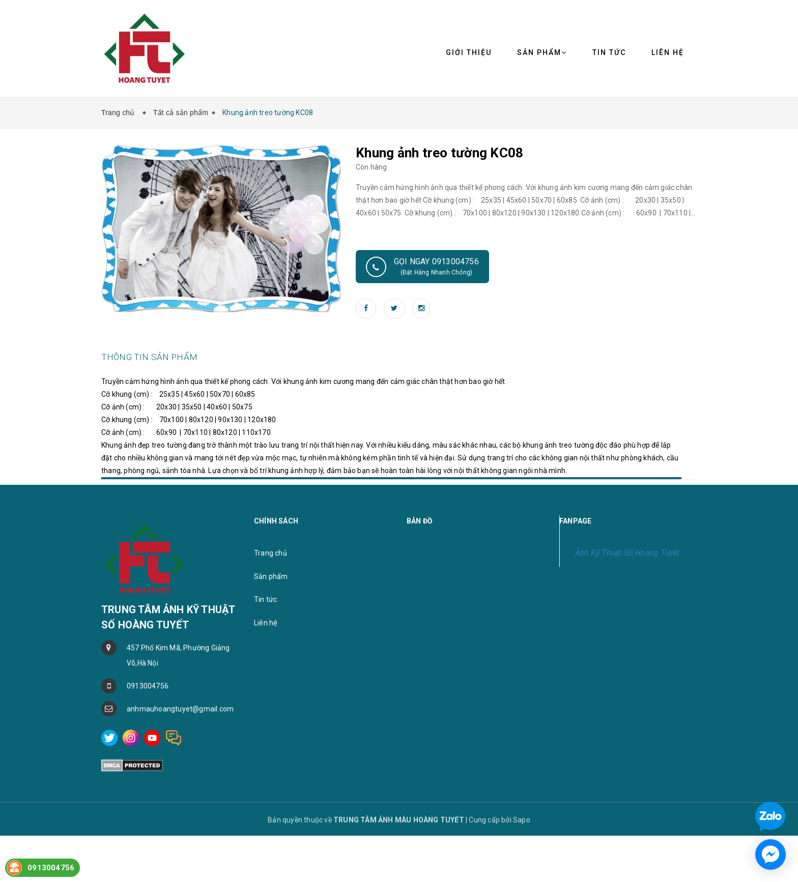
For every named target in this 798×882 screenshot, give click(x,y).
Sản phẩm (271, 613)
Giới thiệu (469, 52)
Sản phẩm (542, 52)
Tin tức (265, 636)
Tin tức (609, 52)
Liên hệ (667, 52)
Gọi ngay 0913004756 (422, 267)
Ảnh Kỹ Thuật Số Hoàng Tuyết (627, 589)
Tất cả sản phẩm (180, 112)
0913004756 (147, 723)
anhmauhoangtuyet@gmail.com (180, 745)
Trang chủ (120, 112)
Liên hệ (265, 659)
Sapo (521, 856)
